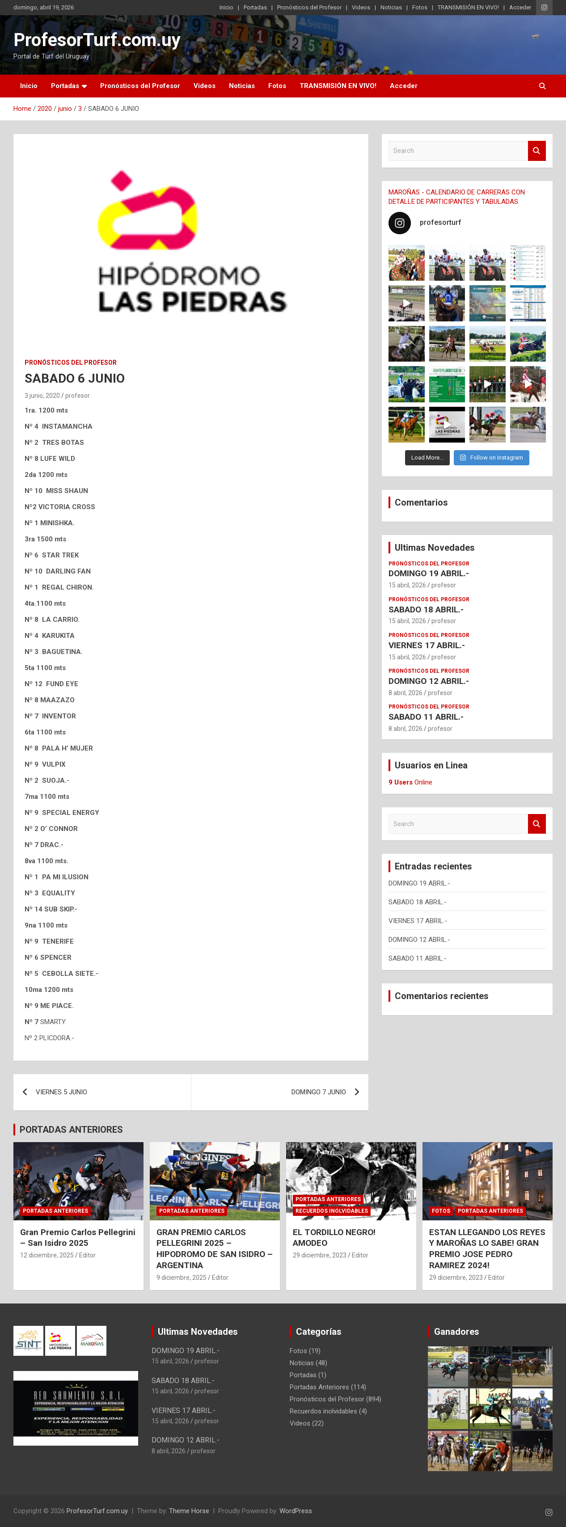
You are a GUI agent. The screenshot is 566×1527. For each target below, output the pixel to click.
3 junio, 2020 (42, 395)
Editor (87, 1255)
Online (410, 782)
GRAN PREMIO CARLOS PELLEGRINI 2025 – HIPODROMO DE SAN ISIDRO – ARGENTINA (214, 1248)
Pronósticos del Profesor (309, 7)
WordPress (295, 1511)
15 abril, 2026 (407, 585)
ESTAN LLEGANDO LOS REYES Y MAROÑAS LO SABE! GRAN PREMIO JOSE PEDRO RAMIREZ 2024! (487, 1248)
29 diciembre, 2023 (319, 1255)
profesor (77, 395)
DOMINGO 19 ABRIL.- (429, 573)
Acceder (520, 7)
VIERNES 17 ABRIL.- (427, 645)
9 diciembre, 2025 (181, 1277)
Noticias (391, 7)
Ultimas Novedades (435, 547)
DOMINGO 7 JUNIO (318, 1092)
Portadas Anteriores (55, 1211)
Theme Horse (189, 1511)
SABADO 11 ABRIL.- (426, 717)
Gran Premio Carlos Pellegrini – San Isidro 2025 (77, 1238)
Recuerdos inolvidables (332, 1211)
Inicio (226, 7)
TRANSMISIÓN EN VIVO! (468, 7)
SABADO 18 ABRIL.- (426, 609)
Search (537, 151)
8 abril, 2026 (405, 692)
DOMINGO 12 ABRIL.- (429, 681)
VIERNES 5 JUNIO (61, 1092)
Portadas (255, 7)
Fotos (419, 7)
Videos (361, 7)
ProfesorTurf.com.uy (97, 40)
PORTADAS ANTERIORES (71, 1129)
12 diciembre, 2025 (47, 1255)
